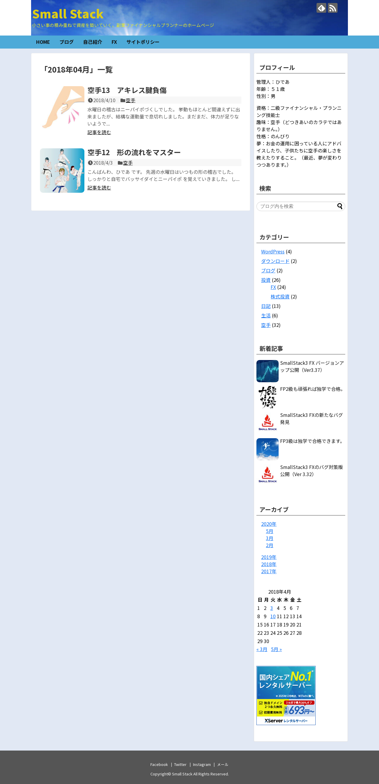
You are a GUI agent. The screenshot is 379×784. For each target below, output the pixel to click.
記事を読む (99, 132)
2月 (269, 545)
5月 (269, 530)
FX (114, 41)
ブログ (67, 41)
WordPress (273, 251)
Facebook (159, 764)
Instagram (202, 764)
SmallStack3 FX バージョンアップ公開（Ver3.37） (312, 366)
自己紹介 (92, 41)
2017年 (269, 571)
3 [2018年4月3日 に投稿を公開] (271, 607)
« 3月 (261, 649)
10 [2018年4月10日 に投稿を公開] (273, 616)
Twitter (180, 764)
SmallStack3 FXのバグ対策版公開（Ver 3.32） (311, 470)
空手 (130, 100)
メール (223, 764)
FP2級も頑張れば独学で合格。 (312, 388)
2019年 (269, 556)
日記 (266, 305)
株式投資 (280, 296)
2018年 (269, 564)
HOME (43, 41)
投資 (266, 279)
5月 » (276, 649)
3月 (269, 538)
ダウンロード (275, 260)
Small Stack (68, 13)
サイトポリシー (143, 41)
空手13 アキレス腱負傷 (127, 90)
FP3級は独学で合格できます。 (312, 440)
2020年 (269, 523)
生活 (266, 315)
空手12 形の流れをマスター (134, 152)
